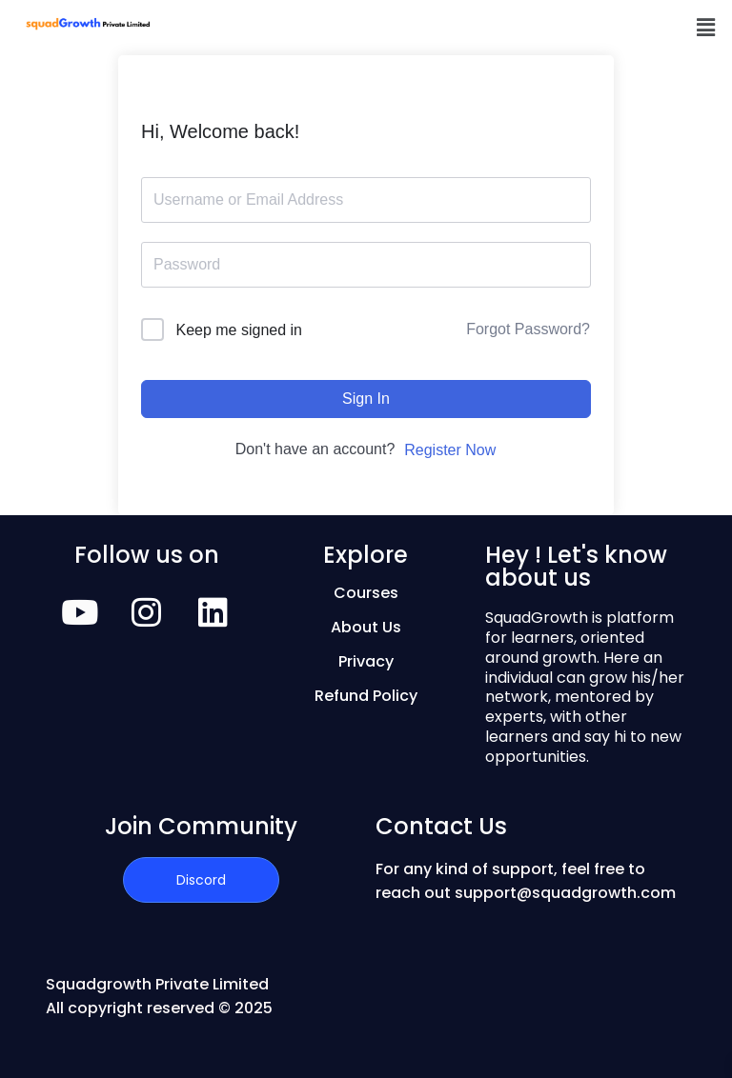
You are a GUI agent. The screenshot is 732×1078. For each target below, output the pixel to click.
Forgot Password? (528, 329)
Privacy (366, 661)
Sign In (366, 398)
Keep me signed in (238, 330)
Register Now (450, 450)
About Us (366, 627)
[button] (706, 28)
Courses (366, 593)
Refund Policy (366, 696)
